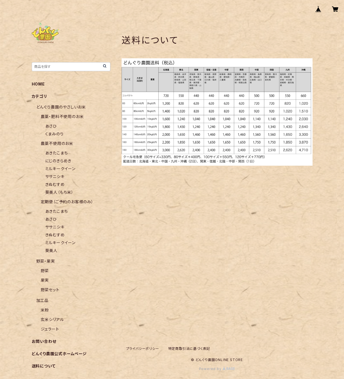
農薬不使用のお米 (57, 143)
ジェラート (50, 329)
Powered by (217, 369)
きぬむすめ (55, 184)
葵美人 (51, 250)
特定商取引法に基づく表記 (189, 348)
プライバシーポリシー (142, 348)
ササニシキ (55, 176)
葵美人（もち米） (59, 192)
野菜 (45, 270)
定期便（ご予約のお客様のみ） (67, 201)
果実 (45, 280)
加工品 (42, 300)
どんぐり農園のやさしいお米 (61, 107)
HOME (38, 84)
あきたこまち (56, 153)
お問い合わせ (44, 341)
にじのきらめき (58, 160)
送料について (44, 366)
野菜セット (50, 289)
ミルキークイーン (60, 168)
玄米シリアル (52, 319)
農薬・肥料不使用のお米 (62, 116)
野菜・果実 (45, 261)
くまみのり (54, 133)
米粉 (45, 310)
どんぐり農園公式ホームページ (59, 353)
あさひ (51, 126)
